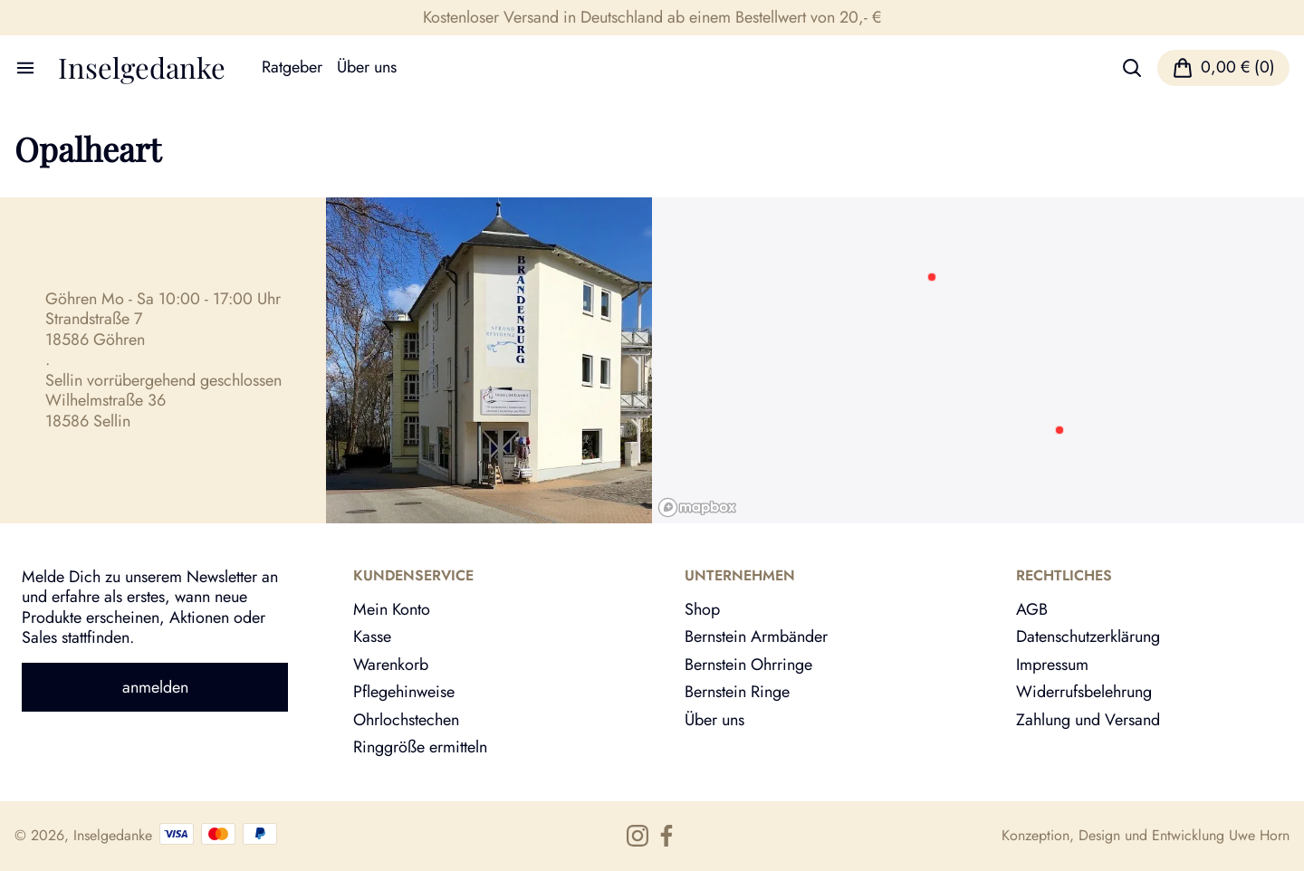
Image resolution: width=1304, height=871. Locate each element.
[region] (978, 360)
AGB (1032, 609)
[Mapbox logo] (697, 507)
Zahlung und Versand (1088, 720)
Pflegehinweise (404, 692)
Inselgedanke (141, 67)
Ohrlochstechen (406, 720)
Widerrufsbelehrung (1084, 692)
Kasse (372, 636)
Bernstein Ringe (737, 692)
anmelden (155, 687)
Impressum (1052, 664)
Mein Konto (391, 609)
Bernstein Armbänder (756, 636)
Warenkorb (390, 664)
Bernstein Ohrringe (748, 664)
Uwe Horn (1259, 835)
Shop (702, 609)
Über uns (367, 67)
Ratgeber (292, 67)
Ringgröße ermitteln (420, 747)
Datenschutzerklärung (1088, 636)
